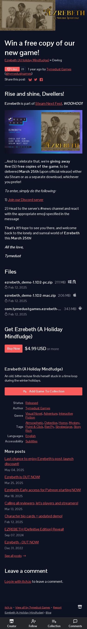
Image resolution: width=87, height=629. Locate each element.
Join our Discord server (25, 199)
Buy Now (13, 348)
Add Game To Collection (43, 391)
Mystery (74, 423)
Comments (75, 623)
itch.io (8, 607)
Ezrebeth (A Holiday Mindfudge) (27, 60)
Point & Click (34, 427)
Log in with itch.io (18, 581)
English (31, 436)
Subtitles (31, 441)
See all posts (13, 556)
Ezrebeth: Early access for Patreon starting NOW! (43, 489)
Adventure (51, 414)
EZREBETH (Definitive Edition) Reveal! (34, 529)
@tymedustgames (18, 74)
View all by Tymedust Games (32, 607)
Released (32, 403)
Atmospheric (34, 423)
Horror (63, 423)
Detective (51, 423)
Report (57, 607)
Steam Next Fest (48, 103)
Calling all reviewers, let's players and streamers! (41, 503)
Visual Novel (34, 414)
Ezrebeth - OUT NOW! (22, 542)
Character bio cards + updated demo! (33, 516)
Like (12, 69)
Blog (48, 612)
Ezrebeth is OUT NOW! (22, 477)
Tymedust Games (59, 69)
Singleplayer (63, 427)
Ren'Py (49, 427)
